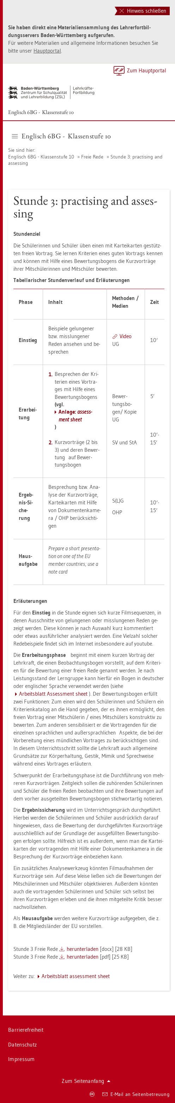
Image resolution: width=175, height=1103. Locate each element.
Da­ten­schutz (22, 1044)
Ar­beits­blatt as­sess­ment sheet (76, 976)
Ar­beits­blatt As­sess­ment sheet (53, 693)
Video (126, 336)
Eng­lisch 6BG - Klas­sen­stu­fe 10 (41, 112)
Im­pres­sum (21, 1059)
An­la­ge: (75, 415)
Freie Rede (92, 157)
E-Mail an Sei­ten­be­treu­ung (136, 1094)
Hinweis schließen (143, 10)
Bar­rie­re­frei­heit (25, 1029)
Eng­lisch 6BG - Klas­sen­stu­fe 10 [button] (61, 135)
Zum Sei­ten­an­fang (86, 1081)
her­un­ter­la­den (82, 949)
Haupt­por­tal (47, 50)
